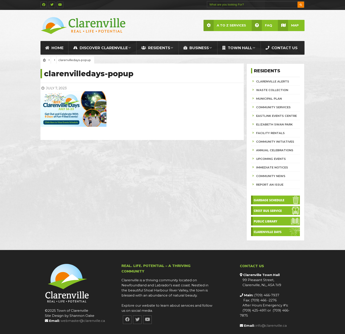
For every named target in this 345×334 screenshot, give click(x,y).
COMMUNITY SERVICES (273, 107)
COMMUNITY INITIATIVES (275, 141)
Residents (155, 48)
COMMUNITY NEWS (270, 176)
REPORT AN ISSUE (269, 184)
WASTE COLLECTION (272, 90)
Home (54, 48)
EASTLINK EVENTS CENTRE (276, 116)
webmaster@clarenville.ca (83, 321)
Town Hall (237, 48)
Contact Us (281, 48)
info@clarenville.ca (271, 325)
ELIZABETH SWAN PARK (274, 124)
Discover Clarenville (100, 48)
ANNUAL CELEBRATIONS (274, 150)
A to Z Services (225, 25)
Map (288, 25)
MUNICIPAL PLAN (269, 98)
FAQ (262, 25)
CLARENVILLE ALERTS (272, 81)
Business (196, 48)
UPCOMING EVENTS (271, 158)
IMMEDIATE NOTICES (272, 167)
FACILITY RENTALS (270, 133)
